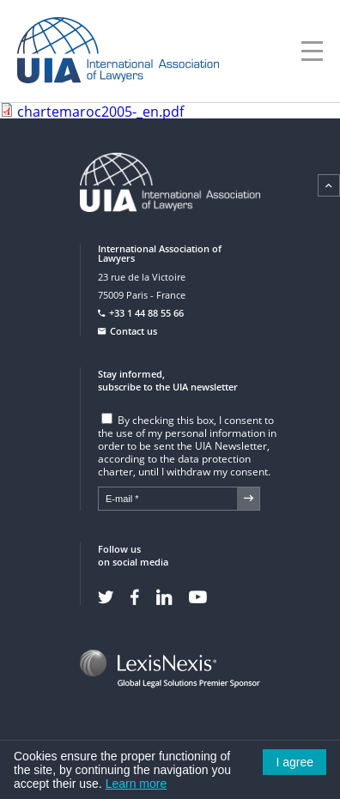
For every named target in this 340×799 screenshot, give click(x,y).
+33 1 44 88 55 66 (146, 312)
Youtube (198, 597)
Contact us (133, 330)
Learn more (136, 783)
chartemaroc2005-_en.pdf (100, 111)
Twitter (105, 597)
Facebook (135, 597)
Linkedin (164, 597)
